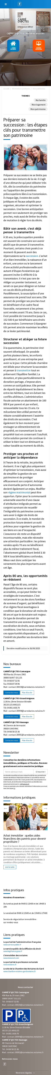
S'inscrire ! (40, 771)
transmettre (23, 370)
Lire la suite (9, 867)
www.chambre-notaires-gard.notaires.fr (19, 971)
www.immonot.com (11, 958)
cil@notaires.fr (24, 784)
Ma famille (41, 100)
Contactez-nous (11, 692)
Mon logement (39, 104)
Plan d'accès (27, 692)
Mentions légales (24, 1072)
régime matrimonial (19, 492)
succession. (32, 256)
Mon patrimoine (38, 109)
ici (14, 788)
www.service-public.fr (12, 944)
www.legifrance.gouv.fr (12, 951)
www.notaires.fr (9, 964)
